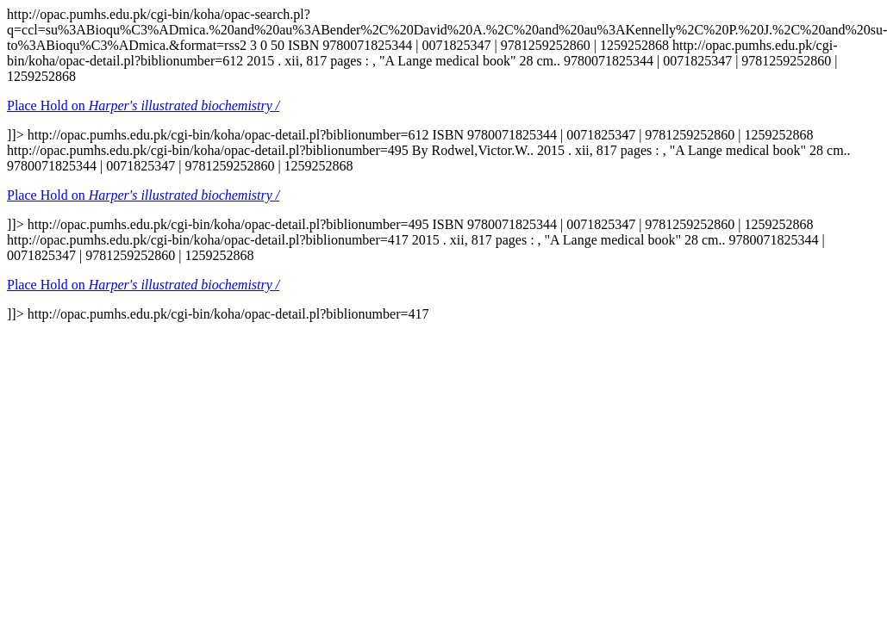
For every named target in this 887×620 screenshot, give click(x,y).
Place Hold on (143, 105)
